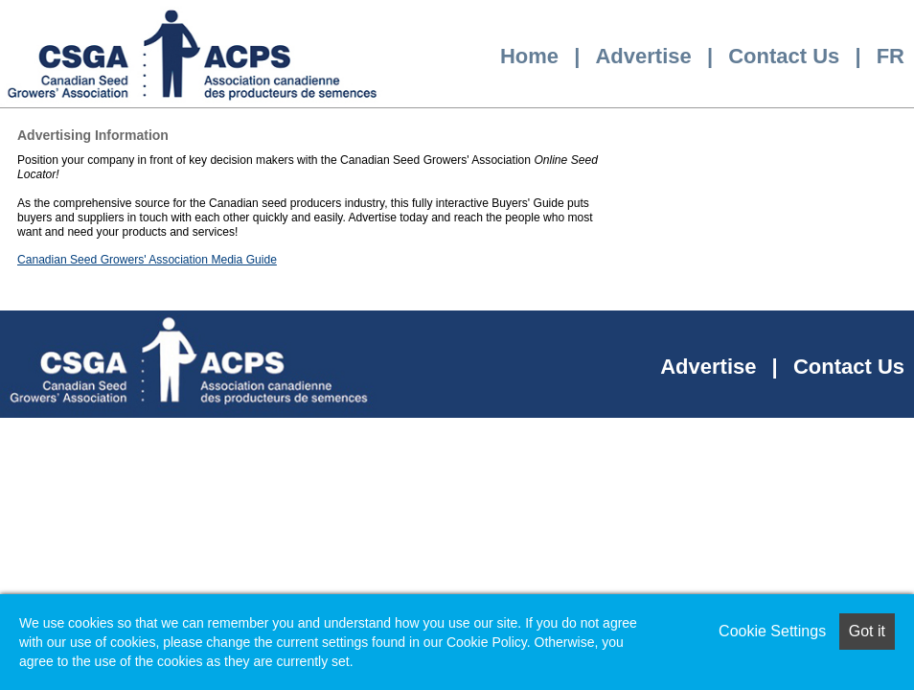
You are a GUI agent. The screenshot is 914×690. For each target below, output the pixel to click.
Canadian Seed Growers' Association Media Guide (147, 259)
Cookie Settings (772, 631)
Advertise (643, 56)
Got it (867, 631)
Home (529, 56)
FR (890, 56)
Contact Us (783, 56)
